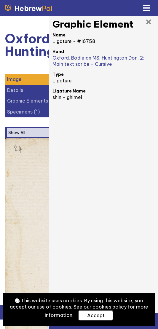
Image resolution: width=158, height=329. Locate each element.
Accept (96, 315)
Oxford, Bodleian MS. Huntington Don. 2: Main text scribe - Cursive (98, 61)
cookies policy (109, 307)
